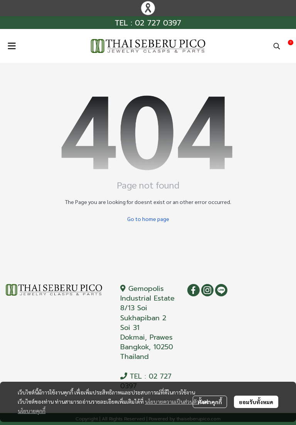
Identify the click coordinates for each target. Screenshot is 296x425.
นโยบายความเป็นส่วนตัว (172, 401)
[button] (276, 46)
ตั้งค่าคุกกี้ (210, 401)
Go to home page (148, 218)
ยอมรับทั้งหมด (256, 401)
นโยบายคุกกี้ (31, 410)
